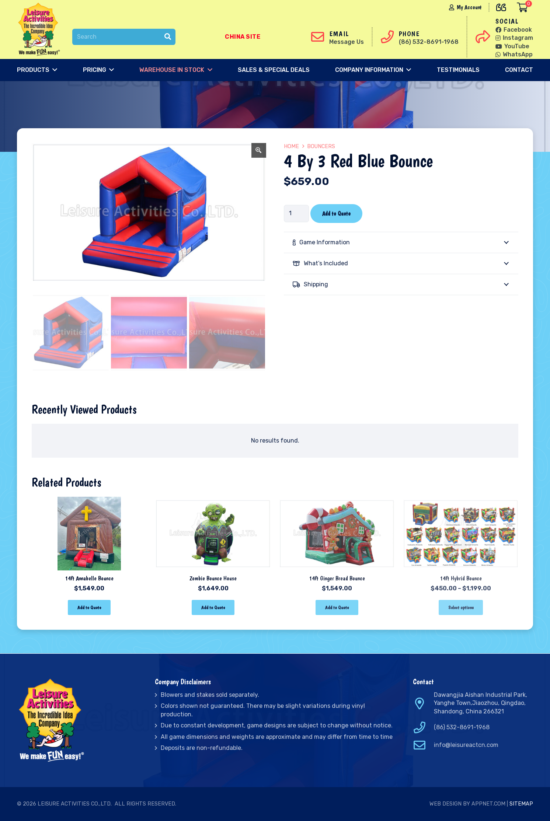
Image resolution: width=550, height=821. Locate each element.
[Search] (123, 37)
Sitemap (521, 804)
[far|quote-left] (503, 6)
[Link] (40, 29)
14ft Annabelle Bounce (89, 578)
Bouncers (321, 146)
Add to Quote (336, 213)
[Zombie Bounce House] (213, 501)
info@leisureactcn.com (466, 744)
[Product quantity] (296, 213)
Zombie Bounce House (213, 578)
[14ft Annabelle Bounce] (89, 501)
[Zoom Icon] (258, 150)
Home (291, 146)
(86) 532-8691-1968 (462, 727)
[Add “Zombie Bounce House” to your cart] (213, 607)
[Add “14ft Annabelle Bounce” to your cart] (89, 607)
